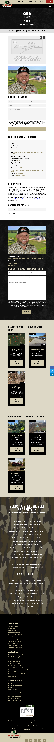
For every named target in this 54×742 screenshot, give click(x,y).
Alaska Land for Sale (34, 518)
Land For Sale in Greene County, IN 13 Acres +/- (16, 349)
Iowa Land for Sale (27, 531)
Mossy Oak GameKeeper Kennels (17, 692)
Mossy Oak (11, 683)
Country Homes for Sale (15, 583)
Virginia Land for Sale (18, 564)
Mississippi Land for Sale (20, 541)
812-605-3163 (37, 199)
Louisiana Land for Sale (34, 534)
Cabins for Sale (28, 580)
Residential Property (32, 152)
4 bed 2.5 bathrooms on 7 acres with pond (37, 436)
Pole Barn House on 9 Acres (17, 473)
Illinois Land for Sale (34, 528)
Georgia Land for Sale (20, 528)
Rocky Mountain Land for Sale (16, 659)
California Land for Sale (34, 521)
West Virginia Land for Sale (34, 564)
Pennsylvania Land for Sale (34, 554)
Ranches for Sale (21, 590)
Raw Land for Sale (33, 590)
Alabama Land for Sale (20, 518)
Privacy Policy (35, 306)
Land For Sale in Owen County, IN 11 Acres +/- (17, 387)
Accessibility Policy (37, 725)
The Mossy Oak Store (14, 700)
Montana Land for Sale (19, 544)
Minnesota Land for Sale (34, 538)
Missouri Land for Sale (35, 541)
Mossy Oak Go (12, 694)
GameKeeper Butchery (15, 696)
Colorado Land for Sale (20, 524)
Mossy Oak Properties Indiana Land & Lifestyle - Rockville (27, 170)
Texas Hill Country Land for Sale (17, 655)
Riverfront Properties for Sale (20, 597)
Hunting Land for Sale (35, 587)
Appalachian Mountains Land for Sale (19, 670)
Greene (18, 161)
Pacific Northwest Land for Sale (17, 674)
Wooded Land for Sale (27, 607)
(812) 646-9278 (20, 173)
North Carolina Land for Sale (35, 548)
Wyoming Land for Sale (35, 567)
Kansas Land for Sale (40, 531)
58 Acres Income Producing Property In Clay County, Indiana (16, 436)
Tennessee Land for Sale (20, 561)
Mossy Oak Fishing (13, 698)
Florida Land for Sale (34, 524)
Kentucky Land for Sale (19, 534)
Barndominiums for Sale (15, 580)
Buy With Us (32, 1)
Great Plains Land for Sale (15, 661)
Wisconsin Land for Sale (19, 567)
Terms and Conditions (17, 725)
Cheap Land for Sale (40, 580)
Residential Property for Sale (35, 593)
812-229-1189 (19, 199)
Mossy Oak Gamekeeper (15, 685)
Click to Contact (20, 176)
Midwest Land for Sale (14, 665)
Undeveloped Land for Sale (34, 600)
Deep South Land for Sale (15, 672)
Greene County (24, 24)
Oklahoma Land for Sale (33, 551)
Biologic (10, 687)
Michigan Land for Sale (19, 538)
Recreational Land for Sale (17, 593)
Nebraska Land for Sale (34, 544)
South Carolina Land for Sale (18, 558)
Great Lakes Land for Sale (15, 667)
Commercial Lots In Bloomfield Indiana (37, 349)
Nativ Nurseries (12, 690)
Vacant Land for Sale (17, 603)
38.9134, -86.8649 (22, 165)
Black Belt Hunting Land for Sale (17, 657)
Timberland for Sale (18, 600)
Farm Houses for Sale (30, 583)
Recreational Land (20, 152)
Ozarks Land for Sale (14, 663)
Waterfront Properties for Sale (34, 603)
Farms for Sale (42, 583)
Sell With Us (21, 1)
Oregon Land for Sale (18, 554)
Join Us (42, 1)
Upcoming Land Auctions (15, 647)
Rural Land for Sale (36, 597)
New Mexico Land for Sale (17, 548)
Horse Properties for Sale (19, 587)
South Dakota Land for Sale (36, 558)
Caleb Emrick (24, 168)
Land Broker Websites (37, 728)
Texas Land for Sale (35, 561)
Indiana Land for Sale (14, 531)
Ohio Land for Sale (19, 551)
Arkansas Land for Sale (19, 521)
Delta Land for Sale (13, 676)
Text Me (11, 266)
